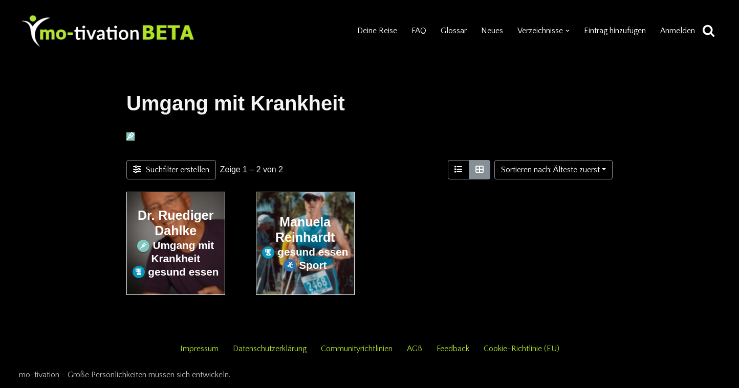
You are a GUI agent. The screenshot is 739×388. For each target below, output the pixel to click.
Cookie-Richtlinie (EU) (522, 348)
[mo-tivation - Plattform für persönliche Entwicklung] (108, 31)
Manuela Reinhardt (305, 229)
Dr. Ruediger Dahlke (175, 223)
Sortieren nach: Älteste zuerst (550, 169)
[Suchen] (708, 31)
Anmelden (677, 30)
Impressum (199, 348)
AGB (415, 348)
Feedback (453, 348)
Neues (491, 30)
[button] (566, 31)
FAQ (417, 30)
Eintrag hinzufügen (614, 30)
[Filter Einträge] (171, 169)
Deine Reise (376, 30)
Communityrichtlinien (357, 348)
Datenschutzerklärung (269, 348)
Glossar (453, 30)
